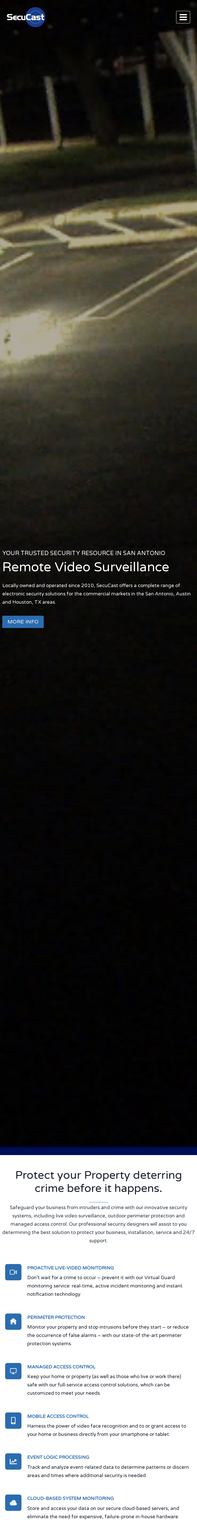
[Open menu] (183, 17)
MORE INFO (23, 622)
